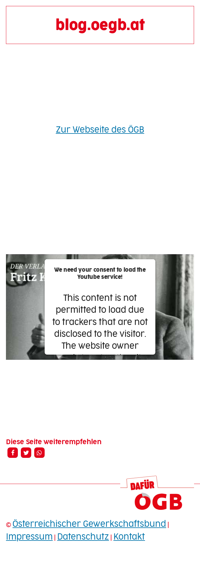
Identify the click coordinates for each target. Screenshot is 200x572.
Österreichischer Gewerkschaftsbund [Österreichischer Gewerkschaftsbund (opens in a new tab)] (89, 524)
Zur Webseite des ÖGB (100, 130)
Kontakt (129, 537)
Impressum (29, 537)
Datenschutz (83, 537)
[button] (12, 452)
